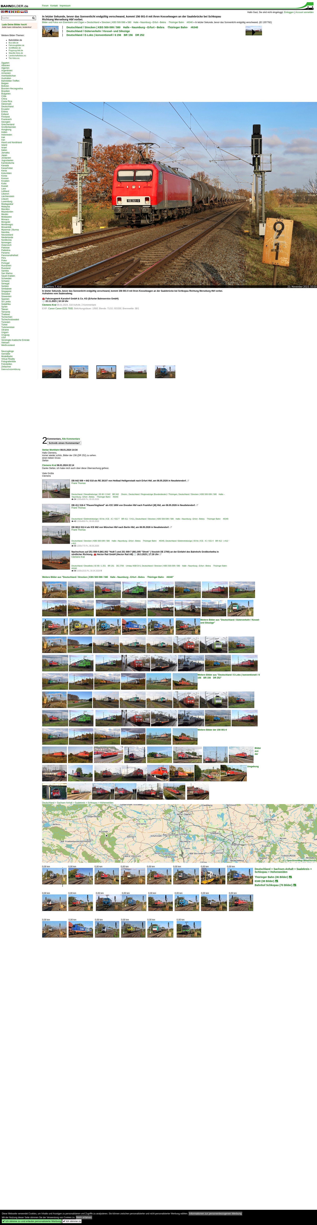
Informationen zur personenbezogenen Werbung (215, 1213)
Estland (5, 114)
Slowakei (5, 294)
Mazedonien (7, 211)
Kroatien (5, 181)
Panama (5, 253)
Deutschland (93, 22)
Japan (4, 155)
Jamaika (5, 152)
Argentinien (6, 70)
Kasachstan (7, 168)
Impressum (65, 5)
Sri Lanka (6, 301)
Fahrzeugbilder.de (16, 45)
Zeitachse (6, 366)
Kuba (3, 183)
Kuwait (4, 186)
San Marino (6, 273)
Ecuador (5, 109)
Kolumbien (6, 173)
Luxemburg (6, 201)
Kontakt (54, 5)
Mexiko (4, 214)
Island (4, 145)
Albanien (5, 65)
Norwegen (6, 242)
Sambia (5, 270)
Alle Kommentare (71, 439)
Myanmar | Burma (10, 229)
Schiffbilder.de (15, 48)
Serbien (5, 286)
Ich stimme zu (72, 1221)
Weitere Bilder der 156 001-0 (212, 730)
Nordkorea (6, 240)
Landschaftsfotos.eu (17, 55)
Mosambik (6, 227)
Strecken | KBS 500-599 (113, 22)
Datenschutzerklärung (10, 369)
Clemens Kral (49, 305)
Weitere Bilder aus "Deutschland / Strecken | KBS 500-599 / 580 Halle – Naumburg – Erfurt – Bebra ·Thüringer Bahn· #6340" (108, 577)
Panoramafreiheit (9, 255)
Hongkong (6, 129)
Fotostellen (6, 364)
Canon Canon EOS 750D (60, 308)
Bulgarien (6, 93)
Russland (5, 268)
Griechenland (7, 124)
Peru (3, 258)
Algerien (5, 68)
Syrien (4, 306)
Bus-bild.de (13, 43)
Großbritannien (8, 127)
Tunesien (5, 322)
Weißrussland (8, 345)
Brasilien (5, 91)
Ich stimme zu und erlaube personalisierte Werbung (31, 1221)
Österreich (6, 245)
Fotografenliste (8, 361)
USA (3, 337)
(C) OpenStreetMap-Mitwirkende (299, 860)
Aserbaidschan (8, 75)
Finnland (5, 116)
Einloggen (289, 12)
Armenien (6, 73)
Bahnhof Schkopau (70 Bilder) (273, 885)
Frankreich (6, 119)
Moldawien (6, 217)
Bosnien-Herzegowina (12, 88)
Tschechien (6, 317)
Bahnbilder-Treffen (10, 81)
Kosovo (5, 178)
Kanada (5, 165)
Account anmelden (304, 12)
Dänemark (6, 104)
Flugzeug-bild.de (16, 50)
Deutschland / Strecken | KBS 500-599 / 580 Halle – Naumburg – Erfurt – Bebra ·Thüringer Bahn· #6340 (132, 27)
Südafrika (6, 304)
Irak (3, 137)
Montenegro (7, 224)
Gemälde (5, 354)
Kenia (4, 170)
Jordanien (6, 158)
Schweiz (5, 281)
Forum (45, 5)
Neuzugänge (7, 351)
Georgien (5, 122)
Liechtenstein (7, 196)
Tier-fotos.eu (14, 58)
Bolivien (5, 86)
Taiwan (4, 309)
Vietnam (5, 342)
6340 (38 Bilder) (264, 881)
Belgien (5, 83)
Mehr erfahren (84, 1217)
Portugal (5, 263)
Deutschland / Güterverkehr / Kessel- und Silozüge (98, 31)
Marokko (5, 209)
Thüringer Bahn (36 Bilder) (271, 877)
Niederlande (7, 237)
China (4, 99)
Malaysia (5, 206)
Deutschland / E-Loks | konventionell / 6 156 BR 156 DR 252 (105, 35)
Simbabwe (6, 288)
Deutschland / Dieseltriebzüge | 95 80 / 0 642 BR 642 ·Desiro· (99, 494)
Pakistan (5, 247)
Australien (6, 78)
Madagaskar (7, 204)
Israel (4, 147)
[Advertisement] (115, 68)
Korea (4, 176)
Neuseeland (7, 235)
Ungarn (4, 332)
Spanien (5, 299)
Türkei (4, 324)
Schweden (6, 278)
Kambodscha (7, 163)
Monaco (5, 219)
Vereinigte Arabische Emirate (15, 340)
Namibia (5, 232)
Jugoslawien (7, 160)
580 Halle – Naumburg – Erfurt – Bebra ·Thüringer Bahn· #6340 (160, 22)
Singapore (6, 291)
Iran (3, 140)
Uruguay (5, 335)
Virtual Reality (8, 359)
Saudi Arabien (8, 276)
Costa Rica (6, 101)
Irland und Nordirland (11, 142)
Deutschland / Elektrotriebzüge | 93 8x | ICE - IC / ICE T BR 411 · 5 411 (102, 519)
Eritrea (4, 111)
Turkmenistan (7, 327)
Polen (4, 260)
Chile (3, 96)
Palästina (5, 250)
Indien (4, 132)
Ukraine (5, 330)
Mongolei (5, 222)
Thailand (5, 314)
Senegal (5, 283)
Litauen (4, 199)
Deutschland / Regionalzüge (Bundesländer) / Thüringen (153, 494)
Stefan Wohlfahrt (51, 450)
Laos (3, 188)
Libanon (5, 193)
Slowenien (6, 296)
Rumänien (6, 265)
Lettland (5, 191)
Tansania (5, 312)
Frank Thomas (78, 483)
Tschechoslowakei (10, 319)
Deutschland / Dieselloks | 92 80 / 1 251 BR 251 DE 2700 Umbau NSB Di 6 (106, 566)
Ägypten (5, 63)
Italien (4, 150)
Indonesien (6, 134)
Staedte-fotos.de (16, 53)
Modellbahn (7, 356)
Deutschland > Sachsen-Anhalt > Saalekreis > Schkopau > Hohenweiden (77, 803)
